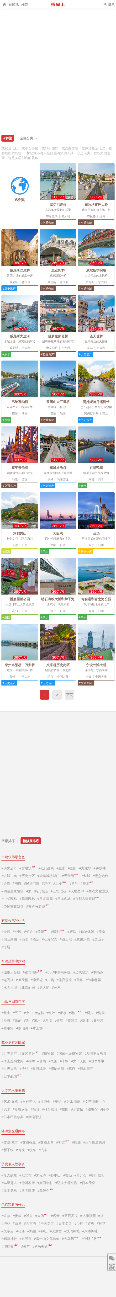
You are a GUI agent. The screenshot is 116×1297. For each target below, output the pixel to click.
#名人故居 (9, 1175)
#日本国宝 (85, 1068)
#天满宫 (56, 1231)
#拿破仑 (45, 1190)
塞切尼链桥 (58, 204)
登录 (111, 4)
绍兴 (50, 677)
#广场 (49, 980)
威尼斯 (13, 282)
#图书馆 (91, 1109)
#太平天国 (78, 1061)
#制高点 (97, 972)
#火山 (28, 1012)
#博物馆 (48, 1053)
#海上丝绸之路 (12, 1061)
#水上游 (37, 1028)
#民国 (52, 1061)
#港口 (75, 1012)
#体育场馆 (64, 980)
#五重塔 (30, 1223)
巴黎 (15, 413)
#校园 (64, 1109)
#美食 (100, 931)
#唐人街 (43, 987)
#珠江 (84, 1020)
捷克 (102, 216)
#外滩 (56, 987)
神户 (53, 611)
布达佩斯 (52, 216)
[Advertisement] (58, 69)
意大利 (26, 282)
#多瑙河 (22, 1028)
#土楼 (59, 883)
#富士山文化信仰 (46, 1238)
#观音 (55, 1215)
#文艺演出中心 (94, 1101)
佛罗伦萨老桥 (58, 336)
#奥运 (57, 1101)
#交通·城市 (48, 223)
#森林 (39, 1012)
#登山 (5, 1012)
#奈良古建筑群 (12, 906)
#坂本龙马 (9, 1190)
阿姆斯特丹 (91, 413)
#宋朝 (64, 1061)
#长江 (58, 1020)
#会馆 (5, 883)
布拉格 (91, 216)
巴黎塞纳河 (19, 401)
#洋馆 (46, 883)
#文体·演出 (72, 1101)
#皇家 (60, 868)
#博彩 (57, 931)
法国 (24, 413)
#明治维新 (56, 1068)
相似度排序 (30, 841)
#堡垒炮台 (100, 875)
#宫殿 (72, 868)
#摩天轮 (37, 980)
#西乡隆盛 (27, 1190)
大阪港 (58, 533)
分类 (24, 4)
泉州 (12, 677)
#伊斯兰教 (91, 1238)
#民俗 (104, 1109)
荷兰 (105, 413)
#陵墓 (86, 883)
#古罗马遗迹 (37, 906)
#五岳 (17, 1012)
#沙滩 (5, 1020)
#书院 (17, 883)
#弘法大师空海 (66, 1182)
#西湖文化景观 (97, 891)
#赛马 (71, 931)
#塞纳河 (7, 1028)
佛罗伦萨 (52, 348)
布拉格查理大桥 (96, 204)
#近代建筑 (46, 868)
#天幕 (78, 980)
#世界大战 (9, 1068)
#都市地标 (32, 972)
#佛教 (17, 1215)
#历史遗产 (9, 289)
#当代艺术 (28, 1101)
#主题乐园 (82, 939)
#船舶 (76, 1142)
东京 (91, 545)
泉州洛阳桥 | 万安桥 (20, 665)
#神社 (42, 1231)
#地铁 (20, 1150)
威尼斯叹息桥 (20, 270)
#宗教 (5, 1215)
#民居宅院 (31, 883)
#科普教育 (49, 1109)
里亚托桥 (58, 270)
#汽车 (42, 1150)
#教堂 (25, 1246)
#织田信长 (96, 1175)
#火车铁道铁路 (94, 1142)
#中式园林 (9, 898)
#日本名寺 (64, 1223)
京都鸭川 (96, 467)
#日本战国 (11, 1076)
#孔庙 (20, 1231)
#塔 (101, 1215)
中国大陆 (24, 677)
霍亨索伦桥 (19, 467)
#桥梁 (62, 1142)
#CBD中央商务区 (58, 972)
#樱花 (41, 931)
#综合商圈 (9, 939)
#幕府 (70, 1068)
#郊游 (6, 551)
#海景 (100, 1012)
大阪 (53, 545)
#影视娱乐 (20, 1109)
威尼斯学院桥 (96, 270)
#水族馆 (77, 1109)
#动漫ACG (49, 939)
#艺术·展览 (9, 1101)
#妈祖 (31, 1231)
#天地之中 (76, 891)
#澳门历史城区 (37, 891)
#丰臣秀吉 (9, 1182)
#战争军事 (96, 1061)
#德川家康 (27, 1182)
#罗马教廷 (42, 1246)
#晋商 (41, 1061)
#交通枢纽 (28, 1142)
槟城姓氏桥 (58, 467)
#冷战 (23, 1068)
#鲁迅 (67, 1175)
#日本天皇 (87, 1182)
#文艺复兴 (28, 1053)
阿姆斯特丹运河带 (96, 401)
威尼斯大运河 (20, 336)
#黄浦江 (71, 1020)
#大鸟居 (70, 1238)
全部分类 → (28, 138)
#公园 (17, 931)
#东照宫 (25, 1238)
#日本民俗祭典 (12, 1117)
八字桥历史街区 (58, 665)
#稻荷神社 (9, 1238)
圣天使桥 (96, 336)
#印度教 (9, 1246)
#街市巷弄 (93, 980)
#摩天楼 (22, 980)
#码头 (89, 1012)
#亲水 (6, 354)
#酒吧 (23, 939)
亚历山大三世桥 (58, 401)
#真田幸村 (45, 1182)
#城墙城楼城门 (48, 875)
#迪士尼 (66, 939)
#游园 (6, 617)
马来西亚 (63, 479)
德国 (24, 479)
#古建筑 (27, 868)
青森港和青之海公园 (96, 599)
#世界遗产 (9, 1053)
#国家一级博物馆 (69, 1053)
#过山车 (98, 939)
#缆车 (31, 1150)
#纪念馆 (25, 1175)
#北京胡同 (27, 987)
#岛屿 (17, 1020)
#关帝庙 (7, 1231)
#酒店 (35, 939)
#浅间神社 (72, 1231)
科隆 (15, 479)
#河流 (47, 1020)
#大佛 (41, 1215)
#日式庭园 (45, 898)
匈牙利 (65, 216)
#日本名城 (63, 898)
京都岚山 (19, 533)
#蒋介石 (80, 1175)
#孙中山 (54, 1175)
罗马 (90, 348)
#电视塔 (7, 980)
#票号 (73, 883)
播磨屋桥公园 (20, 599)
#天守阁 (70, 875)
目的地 (14, 4)
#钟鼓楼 (100, 868)
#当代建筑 (81, 972)
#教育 (35, 1109)
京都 (91, 479)
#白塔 (17, 1223)
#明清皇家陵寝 (12, 891)
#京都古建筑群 (86, 898)
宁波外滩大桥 (96, 665)
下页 (69, 694)
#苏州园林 (27, 898)
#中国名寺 (46, 1223)
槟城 (50, 479)
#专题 (5, 947)
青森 (91, 611)
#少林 (78, 1223)
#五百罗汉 (70, 1215)
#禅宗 (28, 1215)
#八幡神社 (90, 1231)
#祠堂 (101, 1223)
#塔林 (5, 1223)
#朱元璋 (40, 1175)
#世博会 (44, 1101)
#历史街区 (27, 875)
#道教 (89, 1223)
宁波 (88, 677)
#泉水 (36, 1020)
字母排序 (8, 841)
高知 (15, 611)
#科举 (30, 1061)
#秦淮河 (97, 1020)
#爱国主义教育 (95, 1053)
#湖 (26, 1020)
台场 (96, 533)
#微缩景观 (34, 1117)
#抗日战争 (38, 1068)
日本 (101, 479)
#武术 (5, 1109)
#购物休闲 (85, 551)
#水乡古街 (9, 987)
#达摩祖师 (88, 1215)
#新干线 (7, 1150)
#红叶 (50, 1012)
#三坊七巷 (58, 891)
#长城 (85, 875)
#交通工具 (46, 1142)
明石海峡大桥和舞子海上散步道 (64, 599)
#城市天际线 (10, 972)
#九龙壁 (85, 868)
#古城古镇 (9, 875)
